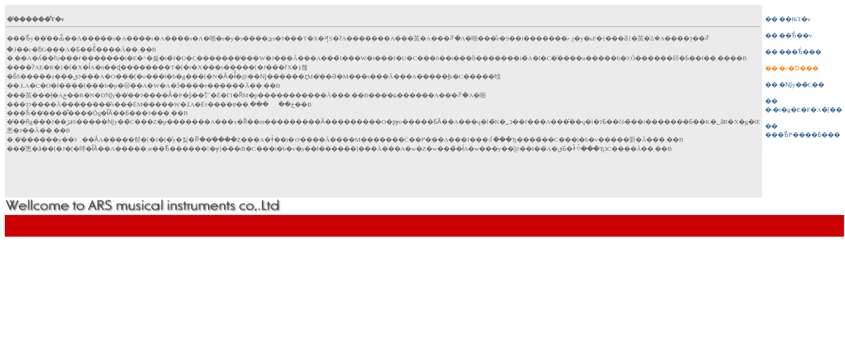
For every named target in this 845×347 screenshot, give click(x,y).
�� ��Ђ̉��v (788, 35)
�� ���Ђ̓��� (793, 51)
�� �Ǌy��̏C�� (795, 84)
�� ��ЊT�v (788, 19)
